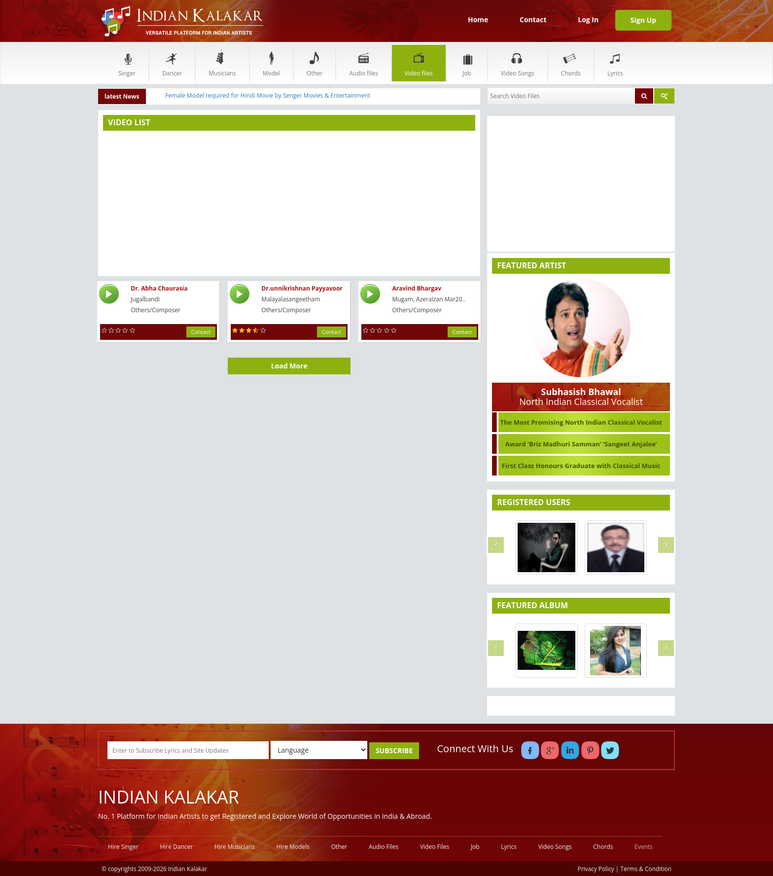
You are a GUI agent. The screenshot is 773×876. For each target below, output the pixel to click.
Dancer (172, 62)
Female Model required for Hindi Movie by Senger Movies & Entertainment (267, 95)
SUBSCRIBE (394, 750)
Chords (571, 62)
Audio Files (383, 846)
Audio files (363, 62)
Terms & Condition (646, 869)
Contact (533, 19)
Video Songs (517, 62)
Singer (127, 62)
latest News (122, 96)
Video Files (434, 846)
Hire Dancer (176, 846)
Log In (588, 19)
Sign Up (643, 20)
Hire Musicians (234, 846)
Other (315, 62)
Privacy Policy (596, 869)
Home (478, 19)
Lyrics (615, 62)
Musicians (222, 62)
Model (271, 62)
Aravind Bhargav (416, 288)
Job (466, 62)
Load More (289, 365)
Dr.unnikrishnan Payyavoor (301, 288)
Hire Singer (123, 846)
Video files (419, 62)
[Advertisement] (289, 202)
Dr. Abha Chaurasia (159, 288)
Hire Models (293, 846)
